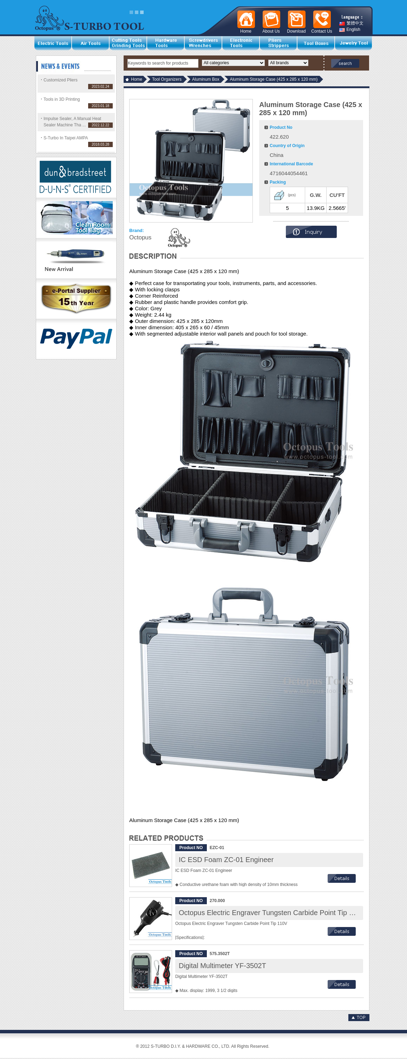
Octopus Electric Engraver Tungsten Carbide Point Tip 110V (272, 912)
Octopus (140, 237)
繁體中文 (351, 23)
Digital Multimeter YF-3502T (222, 965)
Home (136, 79)
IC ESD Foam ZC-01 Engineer (226, 859)
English (349, 29)
